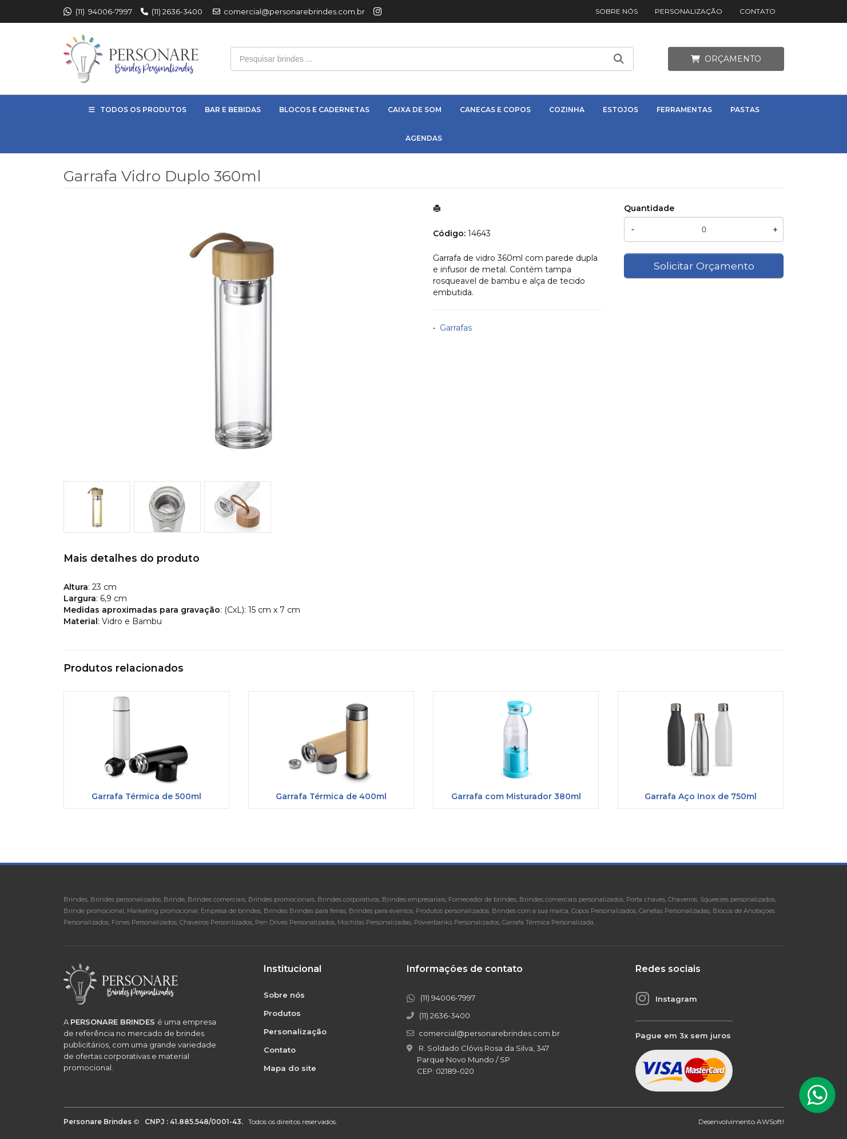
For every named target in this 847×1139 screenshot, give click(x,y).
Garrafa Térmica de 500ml (146, 796)
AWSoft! (770, 1121)
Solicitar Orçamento (704, 266)
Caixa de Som (415, 109)
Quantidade (649, 208)
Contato (757, 11)
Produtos (282, 1013)
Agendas (423, 138)
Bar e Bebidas (233, 109)
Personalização (688, 11)
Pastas (744, 109)
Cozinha (566, 109)
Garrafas (456, 328)
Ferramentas (684, 109)
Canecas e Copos (495, 109)
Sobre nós (616, 11)
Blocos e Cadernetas (324, 109)
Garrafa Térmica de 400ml (331, 796)
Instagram (676, 998)
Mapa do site (290, 1068)
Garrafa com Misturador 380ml (516, 796)
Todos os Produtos (143, 109)
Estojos (620, 109)
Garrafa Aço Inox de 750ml (701, 796)
